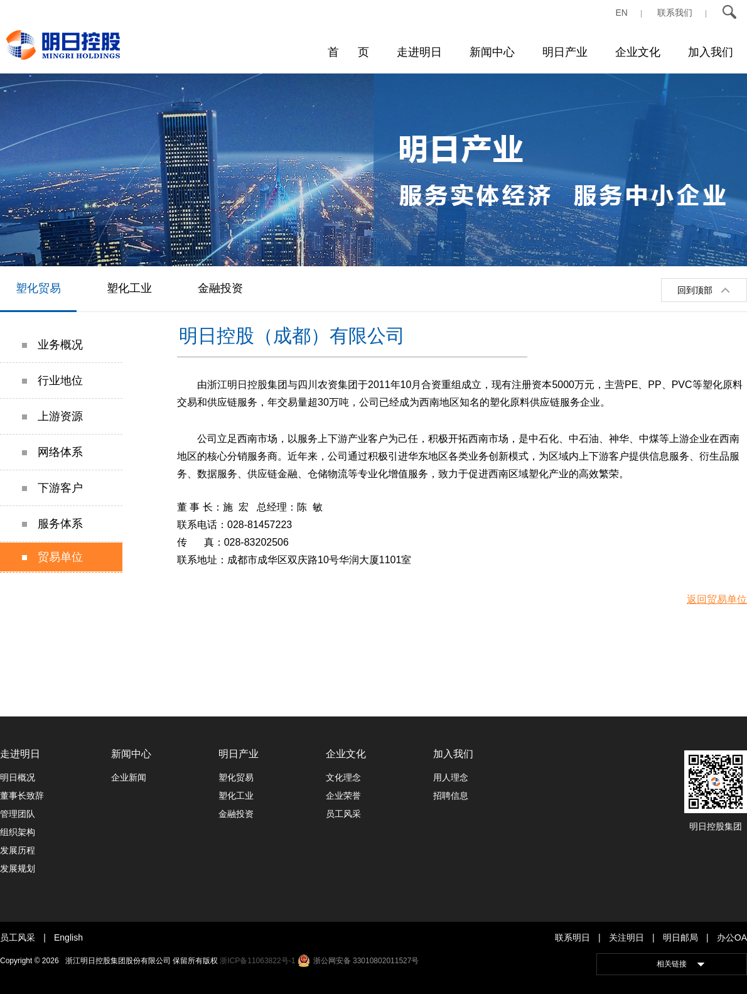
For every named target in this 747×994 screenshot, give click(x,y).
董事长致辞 (22, 796)
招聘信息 (450, 796)
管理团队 (17, 814)
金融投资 (220, 288)
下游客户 (52, 488)
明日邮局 (680, 937)
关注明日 (626, 937)
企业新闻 (128, 777)
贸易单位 (52, 557)
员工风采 (343, 814)
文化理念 (343, 777)
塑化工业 (129, 288)
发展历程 (17, 850)
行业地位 (52, 380)
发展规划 (17, 868)
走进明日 (419, 52)
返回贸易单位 (717, 599)
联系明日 (572, 937)
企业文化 (637, 52)
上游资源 (52, 416)
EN (622, 13)
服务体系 (52, 523)
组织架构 (17, 832)
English (68, 937)
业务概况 (52, 344)
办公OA (732, 937)
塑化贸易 (38, 288)
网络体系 (52, 452)
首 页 (348, 52)
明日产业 (565, 52)
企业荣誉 (343, 796)
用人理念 (450, 777)
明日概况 (17, 777)
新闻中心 (492, 52)
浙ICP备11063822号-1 (257, 960)
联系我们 (674, 13)
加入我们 (710, 52)
